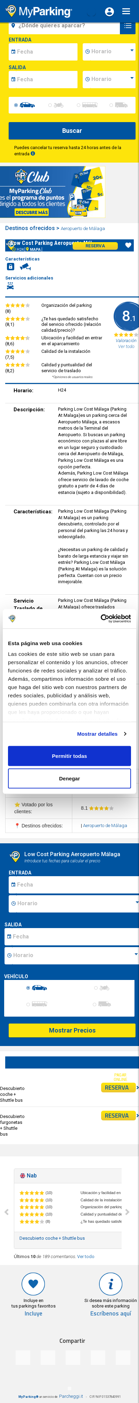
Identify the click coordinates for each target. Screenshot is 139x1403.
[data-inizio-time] (113, 52)
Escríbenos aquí (110, 1313)
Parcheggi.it (71, 1396)
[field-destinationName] (65, 25)
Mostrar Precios (72, 1030)
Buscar (72, 130)
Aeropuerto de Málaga (83, 228)
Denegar (69, 778)
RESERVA (120, 1087)
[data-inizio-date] (46, 52)
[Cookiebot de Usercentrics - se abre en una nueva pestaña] (100, 618)
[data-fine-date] (46, 79)
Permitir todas (69, 756)
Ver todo (86, 1256)
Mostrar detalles (97, 734)
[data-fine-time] (113, 79)
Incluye (33, 1313)
